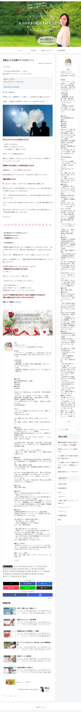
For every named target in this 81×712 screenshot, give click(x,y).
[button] (44, 588)
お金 (59, 492)
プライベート (62, 511)
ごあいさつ (61, 496)
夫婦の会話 (6, 568)
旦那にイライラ (7, 576)
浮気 (20, 576)
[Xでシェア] (11, 583)
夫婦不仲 (34, 568)
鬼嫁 (24, 576)
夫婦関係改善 (33, 574)
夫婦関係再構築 (24, 574)
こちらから (17, 302)
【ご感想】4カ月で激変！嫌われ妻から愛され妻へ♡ (68, 457)
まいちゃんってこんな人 (11, 87)
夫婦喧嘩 (46, 571)
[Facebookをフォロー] (15, 561)
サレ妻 (16, 566)
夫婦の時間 (21, 568)
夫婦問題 (28, 571)
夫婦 (45, 566)
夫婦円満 (13, 571)
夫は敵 (40, 566)
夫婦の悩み (13, 568)
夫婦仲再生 (42, 568)
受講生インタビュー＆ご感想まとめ (68, 450)
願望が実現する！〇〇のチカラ (68, 472)
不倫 (20, 566)
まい (15, 342)
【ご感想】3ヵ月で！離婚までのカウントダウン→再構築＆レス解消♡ (68, 465)
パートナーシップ (7, 566)
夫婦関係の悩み (7, 574)
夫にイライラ (33, 566)
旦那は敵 (14, 576)
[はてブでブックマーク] (44, 583)
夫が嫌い (26, 566)
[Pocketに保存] (11, 588)
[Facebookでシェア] (28, 583)
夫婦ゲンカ (28, 568)
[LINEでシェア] (28, 588)
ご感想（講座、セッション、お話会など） (68, 502)
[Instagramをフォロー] (17, 561)
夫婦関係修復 (15, 574)
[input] (68, 429)
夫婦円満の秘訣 (21, 571)
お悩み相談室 (62, 488)
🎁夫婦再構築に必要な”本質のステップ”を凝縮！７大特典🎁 (68, 444)
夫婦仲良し (6, 571)
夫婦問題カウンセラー (37, 571)
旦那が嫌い (41, 574)
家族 (59, 519)
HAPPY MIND (62, 484)
